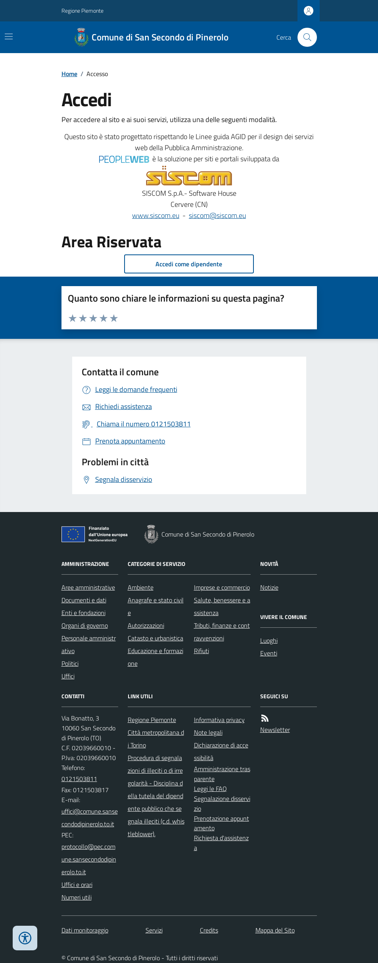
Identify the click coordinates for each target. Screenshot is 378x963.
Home (69, 73)
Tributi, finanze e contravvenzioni (222, 632)
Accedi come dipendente (188, 264)
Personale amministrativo (88, 644)
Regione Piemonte (82, 10)
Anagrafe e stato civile (156, 606)
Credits (209, 930)
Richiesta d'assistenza (221, 842)
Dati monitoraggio (84, 930)
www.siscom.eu (155, 215)
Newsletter (275, 729)
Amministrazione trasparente (222, 773)
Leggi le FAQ (210, 788)
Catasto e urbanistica (155, 638)
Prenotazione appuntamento (221, 823)
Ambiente (141, 587)
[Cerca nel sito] (304, 37)
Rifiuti (201, 650)
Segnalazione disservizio (222, 803)
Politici (70, 663)
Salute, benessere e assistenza (222, 606)
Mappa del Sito (275, 930)
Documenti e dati (83, 600)
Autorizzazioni (146, 625)
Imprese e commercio (222, 587)
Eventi (268, 653)
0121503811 (79, 778)
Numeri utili (76, 897)
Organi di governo (84, 625)
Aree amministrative (88, 587)
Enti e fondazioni (83, 612)
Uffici (68, 676)
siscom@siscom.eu (217, 215)
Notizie (269, 587)
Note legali (208, 732)
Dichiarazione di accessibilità (221, 751)
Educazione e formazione (155, 657)
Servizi (154, 930)
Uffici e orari (76, 884)
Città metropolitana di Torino (156, 739)
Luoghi (269, 640)
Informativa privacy (219, 719)
